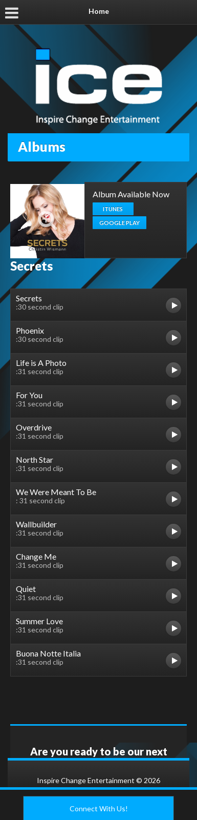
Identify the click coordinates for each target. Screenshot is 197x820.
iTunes (113, 209)
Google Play (119, 222)
